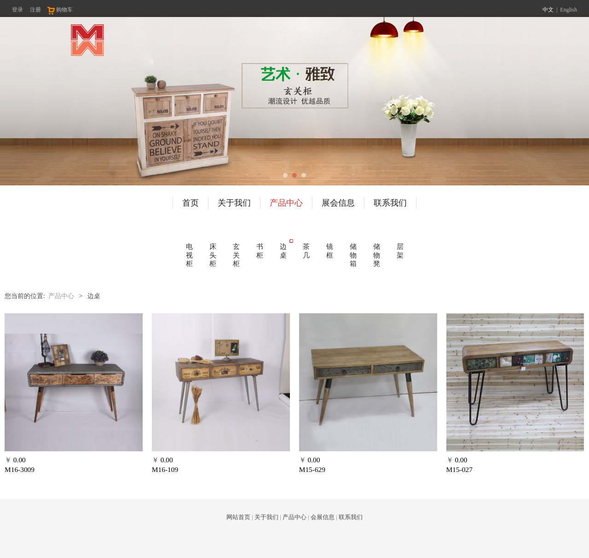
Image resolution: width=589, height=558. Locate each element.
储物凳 (376, 254)
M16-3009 (20, 469)
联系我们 (390, 202)
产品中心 (286, 202)
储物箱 (353, 254)
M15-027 (459, 469)
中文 (548, 9)
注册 (35, 9)
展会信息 (338, 202)
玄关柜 (236, 254)
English (568, 9)
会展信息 (323, 523)
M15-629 (312, 469)
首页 (190, 202)
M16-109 (165, 469)
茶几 (306, 250)
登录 (17, 9)
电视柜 (189, 254)
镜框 (329, 250)
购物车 (59, 9)
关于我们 (234, 202)
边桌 (283, 250)
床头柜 (212, 254)
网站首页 (238, 523)
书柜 (259, 250)
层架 (400, 250)
